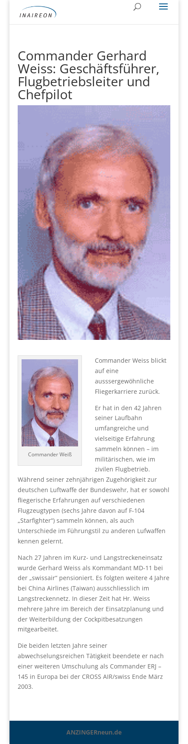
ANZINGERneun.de (94, 732)
